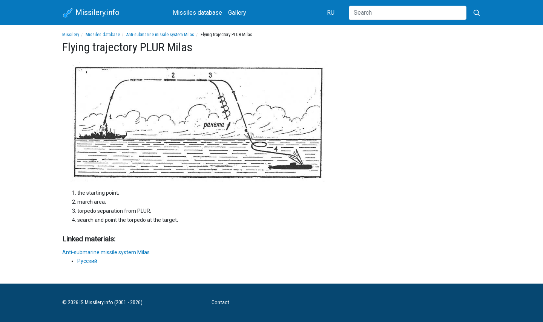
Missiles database (197, 12)
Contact (220, 302)
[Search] (407, 13)
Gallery (237, 12)
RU (330, 12)
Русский (87, 261)
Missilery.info (91, 13)
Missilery (70, 34)
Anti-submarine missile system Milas (160, 34)
